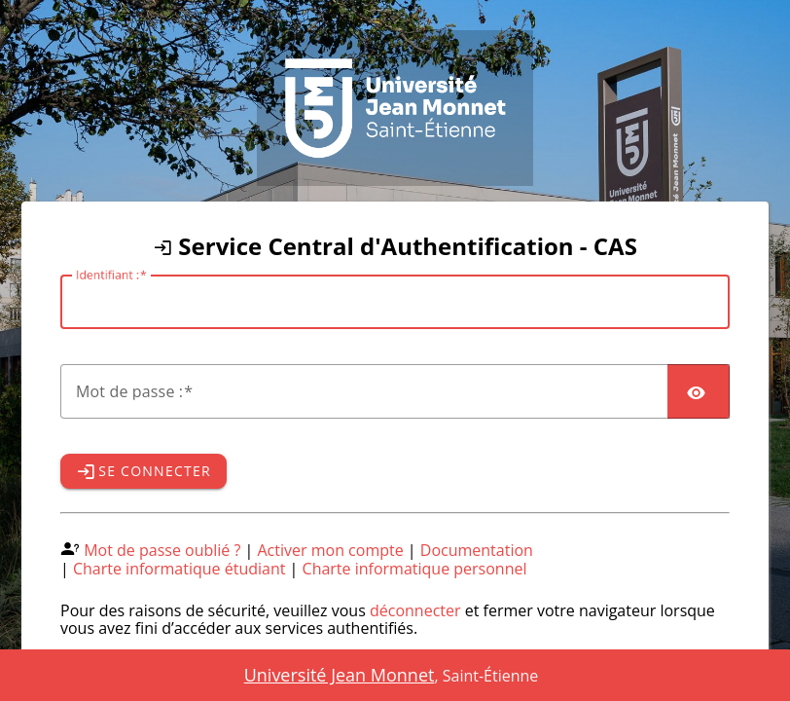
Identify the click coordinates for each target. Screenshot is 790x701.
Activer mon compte (331, 550)
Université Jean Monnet (339, 674)
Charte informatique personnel (415, 568)
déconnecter (415, 610)
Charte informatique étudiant (179, 568)
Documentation (476, 550)
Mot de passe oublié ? (162, 550)
